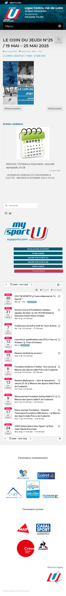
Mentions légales (55, 567)
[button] (60, 439)
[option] (33, 158)
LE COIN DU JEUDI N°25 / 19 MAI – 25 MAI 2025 (24, 56)
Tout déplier (57, 290)
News (34, 51)
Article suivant (54, 108)
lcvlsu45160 (11, 51)
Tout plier (45, 290)
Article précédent (13, 108)
